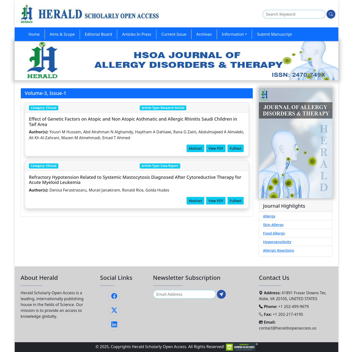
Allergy (269, 216)
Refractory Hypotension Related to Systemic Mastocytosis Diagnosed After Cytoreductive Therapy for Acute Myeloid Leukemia (135, 179)
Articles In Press (136, 34)
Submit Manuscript (274, 34)
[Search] (331, 14)
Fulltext (235, 148)
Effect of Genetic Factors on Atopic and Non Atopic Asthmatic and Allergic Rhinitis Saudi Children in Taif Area (133, 121)
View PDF (215, 148)
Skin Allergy (273, 224)
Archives (204, 34)
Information (233, 34)
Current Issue (173, 34)
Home (34, 34)
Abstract (195, 148)
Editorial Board (98, 34)
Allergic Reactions (278, 250)
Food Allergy (274, 233)
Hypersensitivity (277, 241)
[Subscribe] (221, 294)
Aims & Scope (62, 34)
